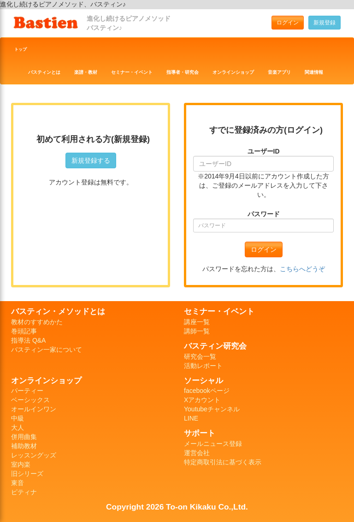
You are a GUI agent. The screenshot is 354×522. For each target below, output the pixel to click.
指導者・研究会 (182, 72)
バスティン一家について (46, 349)
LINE (191, 418)
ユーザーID (264, 151)
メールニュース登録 (213, 443)
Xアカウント (202, 399)
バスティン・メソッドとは (58, 311)
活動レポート (203, 365)
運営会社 (197, 453)
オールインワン (33, 409)
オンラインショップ (233, 72)
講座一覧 (197, 322)
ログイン (288, 22)
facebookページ (207, 390)
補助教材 (24, 446)
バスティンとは (44, 72)
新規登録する (90, 160)
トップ (20, 49)
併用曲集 (24, 436)
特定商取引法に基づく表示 (222, 462)
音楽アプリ (279, 72)
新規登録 (324, 22)
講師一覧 (197, 331)
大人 (17, 427)
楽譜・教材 (85, 72)
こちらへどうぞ (302, 269)
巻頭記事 (24, 331)
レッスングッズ (33, 455)
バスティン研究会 (215, 345)
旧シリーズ (27, 473)
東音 (17, 482)
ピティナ (24, 492)
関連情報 (314, 72)
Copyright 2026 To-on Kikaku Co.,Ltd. (177, 506)
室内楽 (20, 464)
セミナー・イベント (132, 72)
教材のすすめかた (37, 322)
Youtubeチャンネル (212, 409)
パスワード (264, 214)
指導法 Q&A (28, 340)
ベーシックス (30, 399)
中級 (17, 418)
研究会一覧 (200, 356)
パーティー (27, 390)
